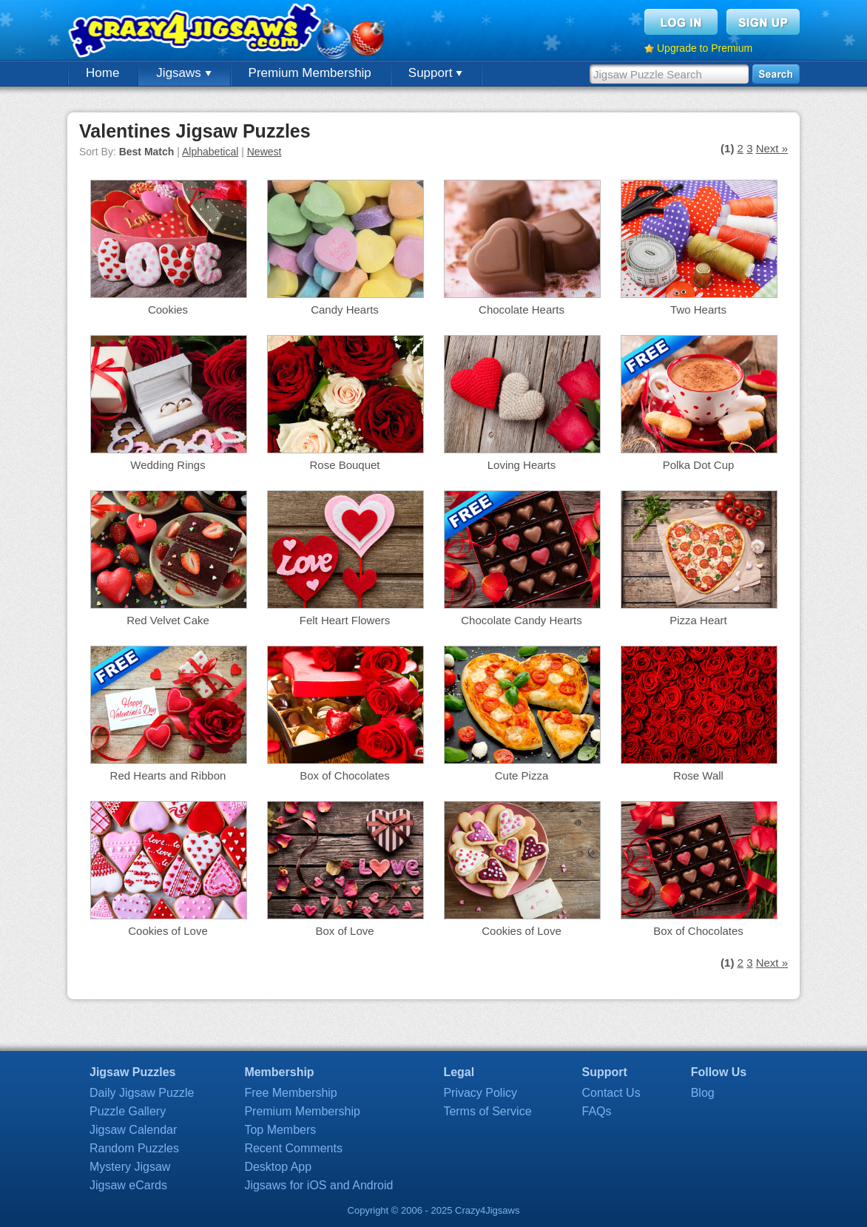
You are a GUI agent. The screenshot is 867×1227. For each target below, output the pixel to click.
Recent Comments (293, 1148)
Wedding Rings (167, 465)
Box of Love (344, 931)
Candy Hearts (345, 309)
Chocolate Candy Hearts (521, 620)
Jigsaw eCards (128, 1185)
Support (435, 73)
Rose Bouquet (344, 465)
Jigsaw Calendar (133, 1129)
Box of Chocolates (345, 775)
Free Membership (290, 1092)
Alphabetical (210, 152)
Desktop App (277, 1166)
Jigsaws (183, 73)
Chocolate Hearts (521, 309)
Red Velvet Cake (167, 620)
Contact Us (611, 1092)
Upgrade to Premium (704, 48)
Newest (264, 152)
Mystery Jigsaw (130, 1166)
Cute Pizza (522, 775)
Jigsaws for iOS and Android (318, 1185)
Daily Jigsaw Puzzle (142, 1092)
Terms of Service (487, 1111)
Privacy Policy (480, 1092)
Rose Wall (698, 775)
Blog (703, 1092)
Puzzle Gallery (128, 1111)
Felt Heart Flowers (345, 620)
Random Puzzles (134, 1148)
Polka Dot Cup (699, 465)
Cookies (168, 309)
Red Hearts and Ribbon (168, 775)
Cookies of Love (168, 931)
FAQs (597, 1111)
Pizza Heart (698, 620)
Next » (772, 148)
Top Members (280, 1129)
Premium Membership (310, 73)
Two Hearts (698, 309)
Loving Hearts (522, 465)
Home (102, 73)
